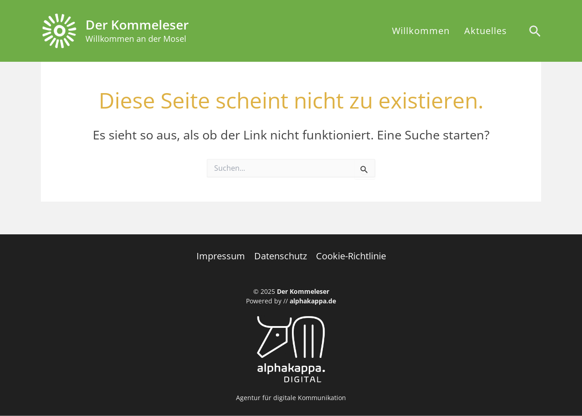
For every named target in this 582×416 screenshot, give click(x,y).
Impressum (220, 256)
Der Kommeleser (137, 24)
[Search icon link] (535, 32)
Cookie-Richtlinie (351, 256)
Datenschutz (280, 256)
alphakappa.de (313, 301)
